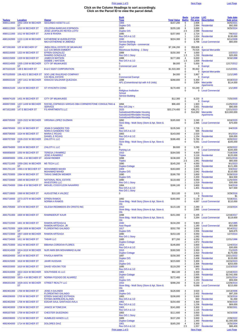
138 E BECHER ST (27, 69)
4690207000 (9, 312)
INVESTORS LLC (53, 182)
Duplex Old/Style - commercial (134, 44)
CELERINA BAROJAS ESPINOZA (61, 28)
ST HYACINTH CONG (55, 88)
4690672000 (9, 104)
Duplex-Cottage (127, 166)
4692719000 (9, 193)
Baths (185, 20)
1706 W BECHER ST (28, 302)
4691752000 (9, 228)
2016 (234, 158)
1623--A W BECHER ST (29, 277)
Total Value (174, 20)
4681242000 (9, 39)
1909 (121, 169)
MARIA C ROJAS (53, 133)
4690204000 (9, 255)
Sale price (232, 20)
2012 (234, 63)
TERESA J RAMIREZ (55, 152)
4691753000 (9, 245)
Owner (47, 20)
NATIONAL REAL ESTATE (57, 180)
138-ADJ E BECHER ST (29, 74)
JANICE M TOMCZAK (55, 307)
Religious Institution (129, 90)
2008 (234, 312)
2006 (234, 152)
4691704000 (9, 185)
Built (121, 17)
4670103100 (9, 69)
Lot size (195, 17)
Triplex (122, 155)
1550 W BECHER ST (28, 152)
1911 (121, 261)
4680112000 (9, 28)
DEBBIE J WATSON (54, 60)
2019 (234, 80)
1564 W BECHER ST (28, 174)
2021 (234, 23)
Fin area (195, 20)
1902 (121, 302)
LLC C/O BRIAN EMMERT (57, 50)
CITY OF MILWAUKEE (55, 63)
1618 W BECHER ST (28, 261)
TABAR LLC (50, 239)
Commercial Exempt (129, 77)
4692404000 (9, 323)
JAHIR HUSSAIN (52, 261)
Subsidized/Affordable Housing (134, 112)
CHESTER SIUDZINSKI (56, 312)
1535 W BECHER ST (28, 147)
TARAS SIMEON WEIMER (57, 174)
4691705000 (9, 207)
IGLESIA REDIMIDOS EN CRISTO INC (64, 207)
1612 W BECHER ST (28, 245)
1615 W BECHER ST (28, 255)
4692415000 (9, 261)
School (122, 93)
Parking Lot (124, 150)
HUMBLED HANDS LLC (56, 318)
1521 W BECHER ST (28, 128)
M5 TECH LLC (51, 163)
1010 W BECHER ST (28, 28)
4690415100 (9, 88)
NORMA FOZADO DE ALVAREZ (60, 277)
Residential (207, 25)
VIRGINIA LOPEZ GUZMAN (58, 120)
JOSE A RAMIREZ (53, 155)
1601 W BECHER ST (28, 223)
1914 (121, 245)
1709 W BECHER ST (28, 312)
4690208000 (9, 318)
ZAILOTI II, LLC (52, 139)
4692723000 (9, 234)
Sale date (232, 17)
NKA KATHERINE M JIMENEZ (59, 42)
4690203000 (9, 266)
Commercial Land (128, 66)
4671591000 (9, 47)
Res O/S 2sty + (126, 106)
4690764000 (9, 147)
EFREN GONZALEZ (54, 52)
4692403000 (9, 307)
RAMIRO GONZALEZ (55, 55)
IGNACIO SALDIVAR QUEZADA (60, 80)
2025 (121, 109)
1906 (121, 23)
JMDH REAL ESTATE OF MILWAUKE (63, 47)
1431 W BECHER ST (28, 98)
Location (22, 20)
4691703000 (9, 174)
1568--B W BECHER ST (29, 185)
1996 (234, 239)
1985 (234, 74)
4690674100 (9, 98)
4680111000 (9, 33)
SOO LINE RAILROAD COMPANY (61, 74)
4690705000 (9, 120)
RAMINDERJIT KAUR (55, 215)
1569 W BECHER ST (28, 193)
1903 (121, 307)
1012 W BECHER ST (28, 33)
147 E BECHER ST (27, 109)
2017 (121, 47)
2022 (234, 33)
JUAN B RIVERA (52, 33)
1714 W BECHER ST (28, 323)
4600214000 (9, 63)
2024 (234, 28)
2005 (234, 98)
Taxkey (6, 20)
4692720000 (9, 180)
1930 (121, 39)
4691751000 (9, 215)
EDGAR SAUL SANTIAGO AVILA (61, 302)
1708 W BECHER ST (28, 307)
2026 (234, 128)
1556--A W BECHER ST (29, 158)
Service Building (127, 42)
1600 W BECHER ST (28, 215)
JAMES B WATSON (54, 58)
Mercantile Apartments (207, 83)
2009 (234, 39)
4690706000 (9, 133)
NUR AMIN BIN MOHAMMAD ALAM (62, 250)
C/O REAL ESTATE (54, 77)
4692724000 (9, 239)
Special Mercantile (211, 50)
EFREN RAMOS (52, 199)
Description (208, 20)
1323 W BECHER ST (28, 52)
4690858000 (9, 152)
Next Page (196, 3)
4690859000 (9, 158)
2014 (234, 133)
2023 (234, 109)
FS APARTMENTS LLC (56, 109)
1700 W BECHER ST (28, 291)
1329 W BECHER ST (28, 58)
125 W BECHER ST (27, 47)
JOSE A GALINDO (53, 291)
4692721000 (9, 163)
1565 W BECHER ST (28, 180)
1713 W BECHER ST (28, 318)
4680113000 (9, 23)
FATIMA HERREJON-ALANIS (59, 299)
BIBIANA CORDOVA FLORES (59, 245)
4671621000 (9, 109)
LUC (204, 17)
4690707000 (9, 139)
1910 (121, 139)
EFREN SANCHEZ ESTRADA (59, 296)
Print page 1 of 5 (120, 3)
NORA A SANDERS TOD (56, 131)
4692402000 (9, 302)
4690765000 (9, 128)
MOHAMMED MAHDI (55, 169)
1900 (234, 88)
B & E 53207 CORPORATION (59, 69)
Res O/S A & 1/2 (127, 36)
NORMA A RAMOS (53, 201)
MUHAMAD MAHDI (54, 171)
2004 (234, 180)
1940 (121, 223)
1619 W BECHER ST (28, 266)
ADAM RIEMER (52, 158)
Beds (185, 17)
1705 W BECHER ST (28, 296)
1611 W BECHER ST (28, 239)
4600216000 (9, 52)
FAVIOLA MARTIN (53, 255)
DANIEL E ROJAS (53, 136)
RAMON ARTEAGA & (55, 223)
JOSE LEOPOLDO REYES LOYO (61, 31)
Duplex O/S (124, 25)
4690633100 (9, 80)
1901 (121, 272)
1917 (121, 228)
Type (121, 20)
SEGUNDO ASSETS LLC (57, 23)
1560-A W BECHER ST (29, 169)
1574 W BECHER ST (28, 207)
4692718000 (9, 199)
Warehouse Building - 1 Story (133, 50)
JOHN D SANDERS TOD (56, 128)
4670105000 (9, 74)
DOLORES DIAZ (52, 323)
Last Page (232, 3)
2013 (234, 52)
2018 (234, 185)
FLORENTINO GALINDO (57, 228)
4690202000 (9, 277)
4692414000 (9, 250)
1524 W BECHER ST (28, 133)
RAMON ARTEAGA (54, 234)
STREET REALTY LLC (55, 283)
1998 (234, 58)
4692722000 (9, 223)
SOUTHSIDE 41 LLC (54, 272)
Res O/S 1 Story (127, 55)
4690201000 (9, 283)
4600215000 (9, 58)
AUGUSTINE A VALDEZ (56, 193)
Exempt (205, 66)
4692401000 (9, 291)
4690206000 (9, 296)
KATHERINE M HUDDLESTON (60, 39)
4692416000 (9, 272)
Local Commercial (211, 42)
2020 (234, 120)
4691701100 (9, 169)
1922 (121, 277)
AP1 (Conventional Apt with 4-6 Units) (138, 82)
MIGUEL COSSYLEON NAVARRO (61, 185)
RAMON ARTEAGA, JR (56, 225)
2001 (234, 69)
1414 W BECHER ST (28, 88)
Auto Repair (125, 225)
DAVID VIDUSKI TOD (55, 266)
